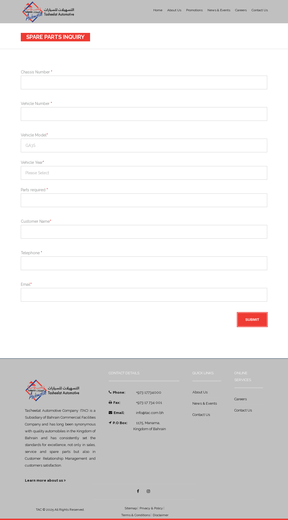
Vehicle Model (34, 135)
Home (157, 10)
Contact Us (260, 10)
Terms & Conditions (135, 515)
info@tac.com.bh (150, 413)
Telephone (31, 253)
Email (26, 284)
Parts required (34, 190)
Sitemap (131, 508)
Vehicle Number (36, 103)
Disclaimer (160, 515)
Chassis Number (36, 72)
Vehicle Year (32, 162)
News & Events (219, 10)
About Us (174, 10)
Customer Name (36, 221)
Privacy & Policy (151, 508)
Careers (241, 10)
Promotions (194, 10)
